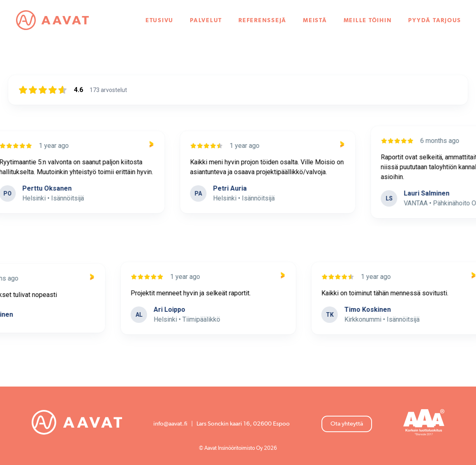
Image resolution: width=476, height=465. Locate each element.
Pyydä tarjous (434, 20)
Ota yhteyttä (346, 424)
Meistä (315, 20)
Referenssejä (262, 20)
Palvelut (206, 20)
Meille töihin (368, 20)
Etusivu (159, 20)
